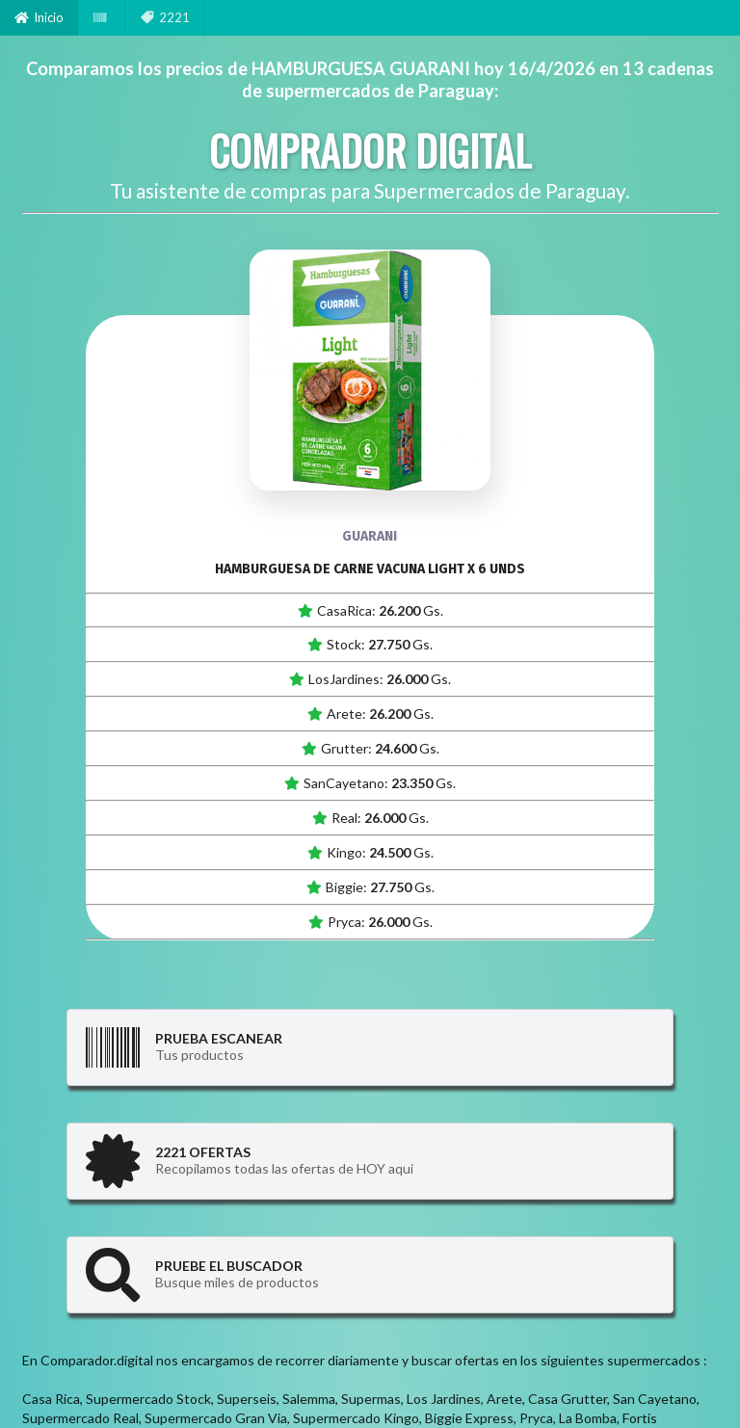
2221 (165, 17)
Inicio (39, 17)
